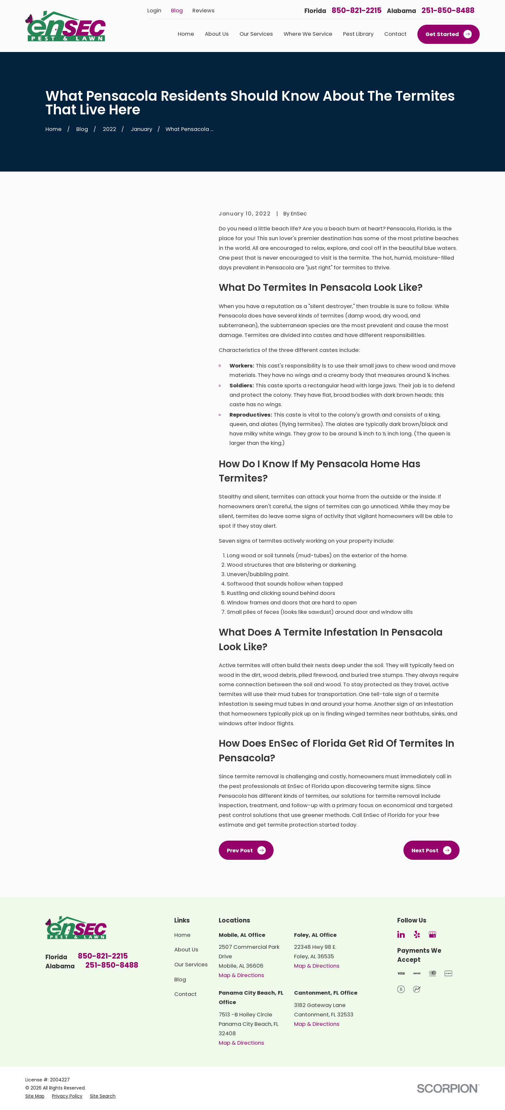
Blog (177, 10)
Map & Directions (241, 975)
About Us (186, 949)
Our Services (191, 964)
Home (182, 935)
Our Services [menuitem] (256, 34)
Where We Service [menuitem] (308, 34)
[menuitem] (34, 1096)
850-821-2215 (357, 10)
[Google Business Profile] (432, 934)
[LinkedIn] (401, 934)
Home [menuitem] (186, 34)
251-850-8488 (448, 10)
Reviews (203, 10)
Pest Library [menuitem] (358, 34)
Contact (185, 994)
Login (154, 10)
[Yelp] (417, 934)
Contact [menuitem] (395, 34)
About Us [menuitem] (217, 34)
